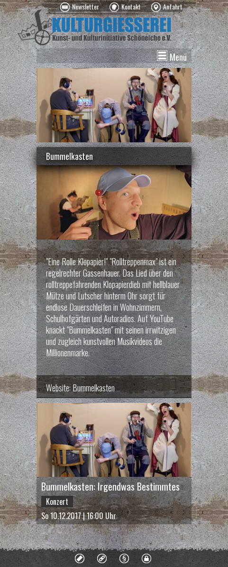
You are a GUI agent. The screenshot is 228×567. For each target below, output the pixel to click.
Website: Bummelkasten (80, 387)
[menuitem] (79, 7)
